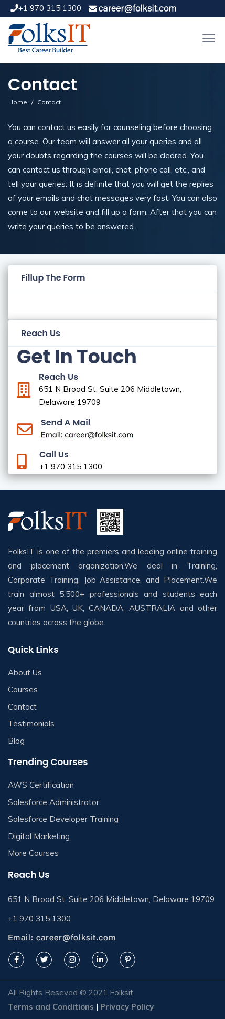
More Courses (33, 853)
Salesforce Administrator (53, 802)
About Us (25, 673)
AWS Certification (41, 785)
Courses (23, 689)
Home (17, 102)
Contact (22, 707)
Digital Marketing (39, 836)
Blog (16, 741)
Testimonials (31, 723)
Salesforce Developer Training (63, 819)
